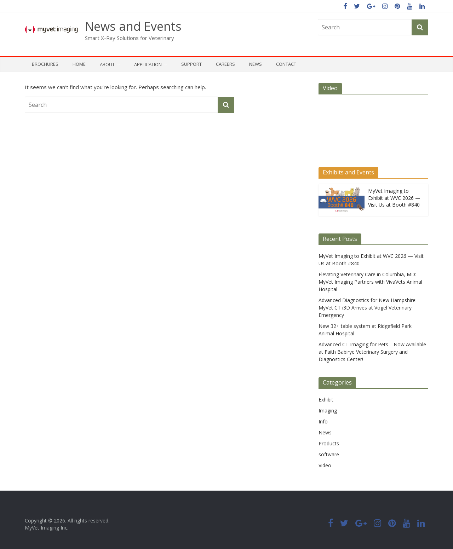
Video (325, 465)
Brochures (45, 64)
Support (191, 64)
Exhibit (326, 399)
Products (329, 443)
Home (79, 64)
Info (323, 421)
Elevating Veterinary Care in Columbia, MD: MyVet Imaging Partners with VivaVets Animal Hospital (370, 282)
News (255, 64)
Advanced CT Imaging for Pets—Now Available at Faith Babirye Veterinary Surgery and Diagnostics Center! (372, 352)
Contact (286, 64)
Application (148, 64)
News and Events (133, 26)
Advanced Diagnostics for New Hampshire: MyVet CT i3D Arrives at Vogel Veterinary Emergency (368, 307)
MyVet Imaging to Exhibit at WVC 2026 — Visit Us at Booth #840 (394, 197)
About (107, 64)
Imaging (328, 410)
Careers (225, 64)
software (329, 454)
